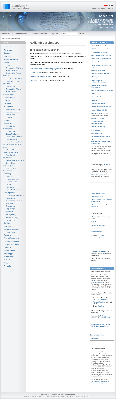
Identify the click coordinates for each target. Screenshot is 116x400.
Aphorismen (8, 50)
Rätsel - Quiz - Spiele (11, 244)
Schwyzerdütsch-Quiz (97, 335)
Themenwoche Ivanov (99, 52)
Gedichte (7, 103)
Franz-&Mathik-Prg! (98, 126)
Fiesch (6, 263)
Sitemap (110, 8)
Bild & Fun (95, 93)
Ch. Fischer (48, 396)
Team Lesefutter (21, 34)
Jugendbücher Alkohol (13, 89)
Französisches (11, 115)
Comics (7, 223)
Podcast (101, 235)
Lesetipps (7, 226)
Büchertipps (8, 106)
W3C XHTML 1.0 (77, 396)
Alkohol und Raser (98, 103)
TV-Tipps (95, 49)
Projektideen (8, 212)
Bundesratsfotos (98, 140)
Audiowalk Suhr (97, 196)
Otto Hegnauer (11, 131)
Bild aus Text (10, 220)
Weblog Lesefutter (98, 118)
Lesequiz (7, 100)
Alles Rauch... (10, 187)
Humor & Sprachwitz (11, 241)
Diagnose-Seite (96, 282)
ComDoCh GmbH (65, 396)
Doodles (95, 100)
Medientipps (8, 254)
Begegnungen (11, 209)
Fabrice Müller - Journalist (15, 160)
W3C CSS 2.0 (88, 396)
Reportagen (8, 174)
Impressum (102, 8)
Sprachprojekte (9, 193)
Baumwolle (96, 217)
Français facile (97, 113)
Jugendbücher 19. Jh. (13, 70)
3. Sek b (7, 260)
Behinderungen (11, 86)
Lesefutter (19, 5)
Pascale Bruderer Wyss (14, 137)
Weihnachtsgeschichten (14, 201)
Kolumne (107, 164)
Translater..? (96, 97)
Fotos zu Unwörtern (99, 302)
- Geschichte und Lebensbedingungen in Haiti (47, 69)
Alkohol (8, 185)
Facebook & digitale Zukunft (101, 55)
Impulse (54, 34)
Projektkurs (8, 266)
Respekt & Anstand (12, 179)
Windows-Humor (98, 133)
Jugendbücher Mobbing (100, 110)
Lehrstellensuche (12, 182)
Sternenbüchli (10, 198)
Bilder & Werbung (12, 217)
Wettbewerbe (9, 257)
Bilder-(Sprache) (10, 215)
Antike (8, 65)
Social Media (10, 232)
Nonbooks (9, 117)
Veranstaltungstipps (11, 250)
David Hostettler (11, 139)
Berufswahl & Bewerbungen (101, 58)
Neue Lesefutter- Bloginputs (101, 73)
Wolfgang (33, 396)
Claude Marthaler (12, 134)
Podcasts (7, 235)
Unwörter (101, 306)
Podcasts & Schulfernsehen (101, 106)
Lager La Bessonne (98, 225)
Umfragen (7, 47)
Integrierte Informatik (11, 229)
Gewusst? (7, 53)
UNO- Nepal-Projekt (98, 193)
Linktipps (7, 247)
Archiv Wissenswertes (12, 238)
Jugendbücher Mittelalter (14, 68)
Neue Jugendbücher (13, 109)
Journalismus (10, 206)
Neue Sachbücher (12, 112)
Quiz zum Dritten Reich (14, 78)
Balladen (7, 120)
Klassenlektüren (10, 97)
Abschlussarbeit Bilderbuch (15, 196)
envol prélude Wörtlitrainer (101, 136)
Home (94, 8)
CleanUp (9, 177)
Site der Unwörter (102, 299)
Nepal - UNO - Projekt (13, 190)
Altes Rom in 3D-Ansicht (99, 251)
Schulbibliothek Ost (39, 34)
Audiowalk (9, 203)
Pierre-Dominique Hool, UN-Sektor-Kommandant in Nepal (12, 144)
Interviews (8, 123)
